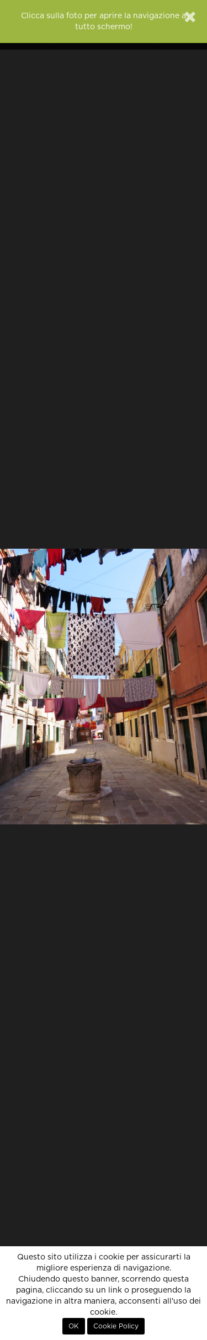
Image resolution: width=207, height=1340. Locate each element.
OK (73, 1326)
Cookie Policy (116, 1326)
